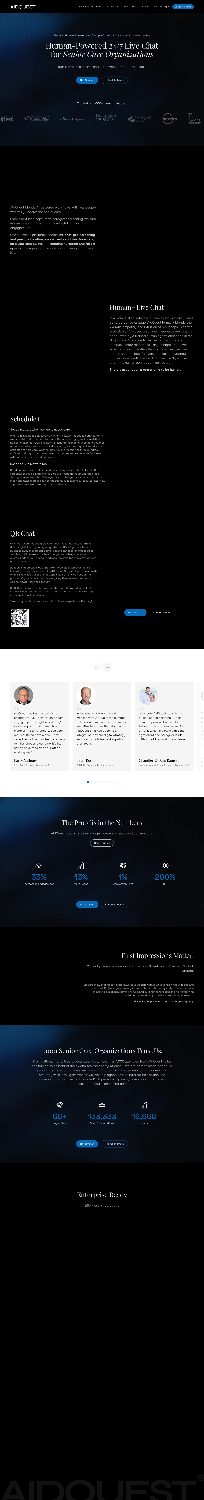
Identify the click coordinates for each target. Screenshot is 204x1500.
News (125, 6)
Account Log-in (161, 6)
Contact (145, 6)
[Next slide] (107, 667)
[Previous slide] (96, 667)
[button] (86, 6)
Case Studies (112, 6)
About (134, 6)
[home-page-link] (23, 6)
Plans (99, 6)
